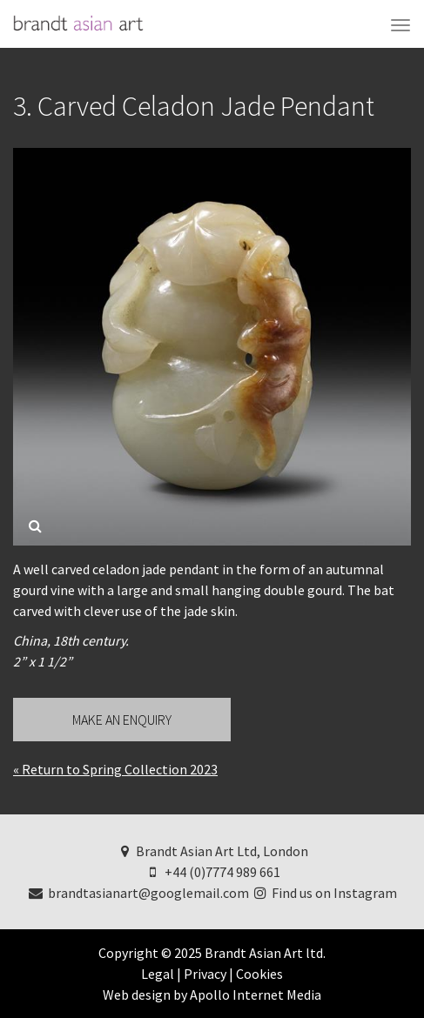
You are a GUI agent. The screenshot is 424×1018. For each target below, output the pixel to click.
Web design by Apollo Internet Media (212, 994)
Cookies (259, 973)
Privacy (205, 973)
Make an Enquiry (122, 719)
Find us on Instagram (325, 892)
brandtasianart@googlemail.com (138, 892)
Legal (157, 973)
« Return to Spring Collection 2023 (115, 769)
